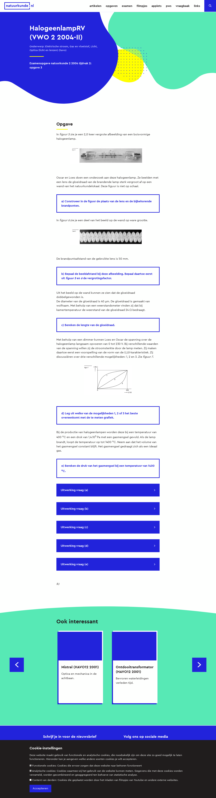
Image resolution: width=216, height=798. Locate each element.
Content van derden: (104, 780)
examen (127, 6)
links (197, 6)
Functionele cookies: (86, 765)
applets (157, 6)
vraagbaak (183, 6)
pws (168, 6)
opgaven (112, 6)
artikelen (95, 6)
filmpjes (142, 6)
